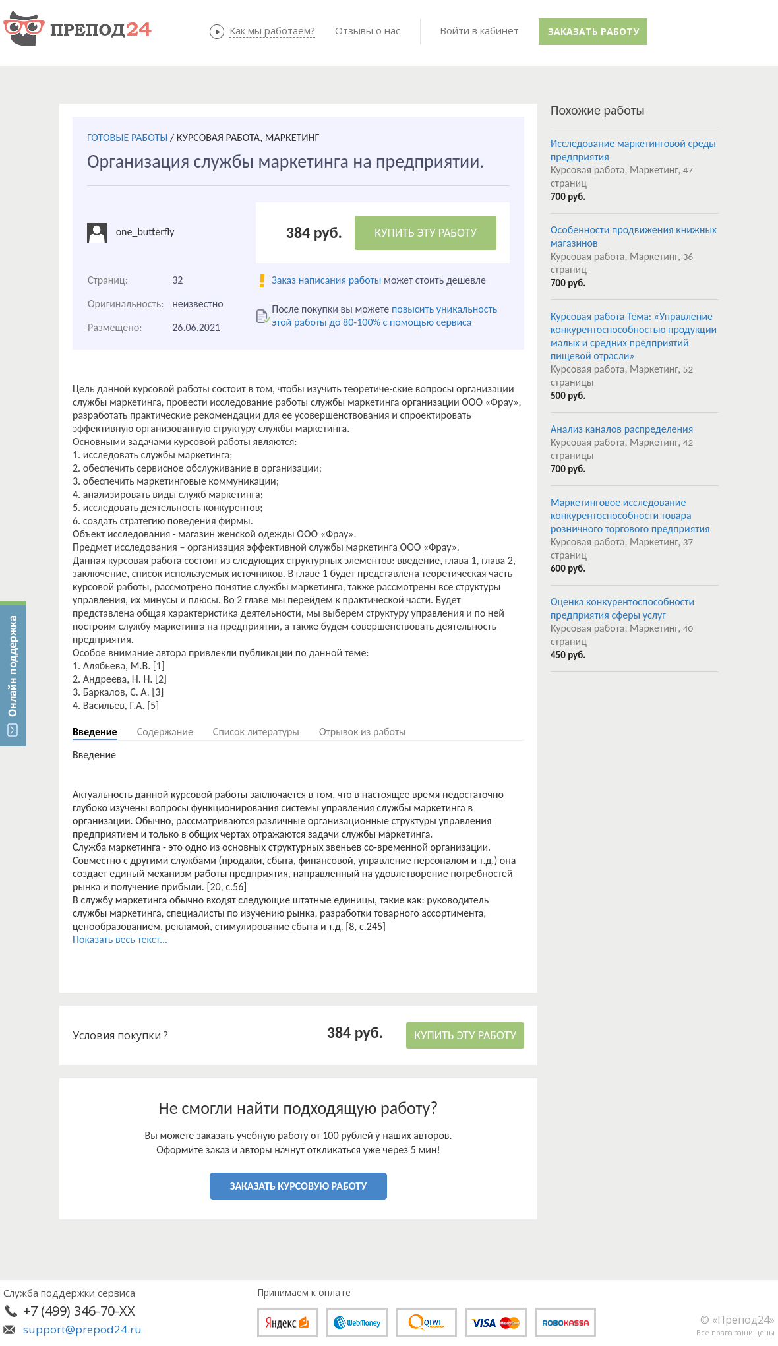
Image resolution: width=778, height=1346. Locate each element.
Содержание (165, 731)
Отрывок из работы (362, 731)
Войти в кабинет (479, 30)
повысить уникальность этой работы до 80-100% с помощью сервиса (384, 315)
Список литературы (256, 731)
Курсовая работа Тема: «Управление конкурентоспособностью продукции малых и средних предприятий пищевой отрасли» (634, 336)
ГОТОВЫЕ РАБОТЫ (127, 137)
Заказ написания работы (326, 280)
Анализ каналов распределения (622, 429)
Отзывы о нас (367, 30)
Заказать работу (593, 31)
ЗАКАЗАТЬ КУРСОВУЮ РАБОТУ (298, 1186)
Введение (95, 731)
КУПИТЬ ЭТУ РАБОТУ (425, 233)
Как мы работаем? (272, 30)
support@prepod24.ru (82, 1329)
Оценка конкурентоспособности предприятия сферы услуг (622, 608)
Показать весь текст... (120, 939)
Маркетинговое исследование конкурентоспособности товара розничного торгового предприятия (630, 515)
